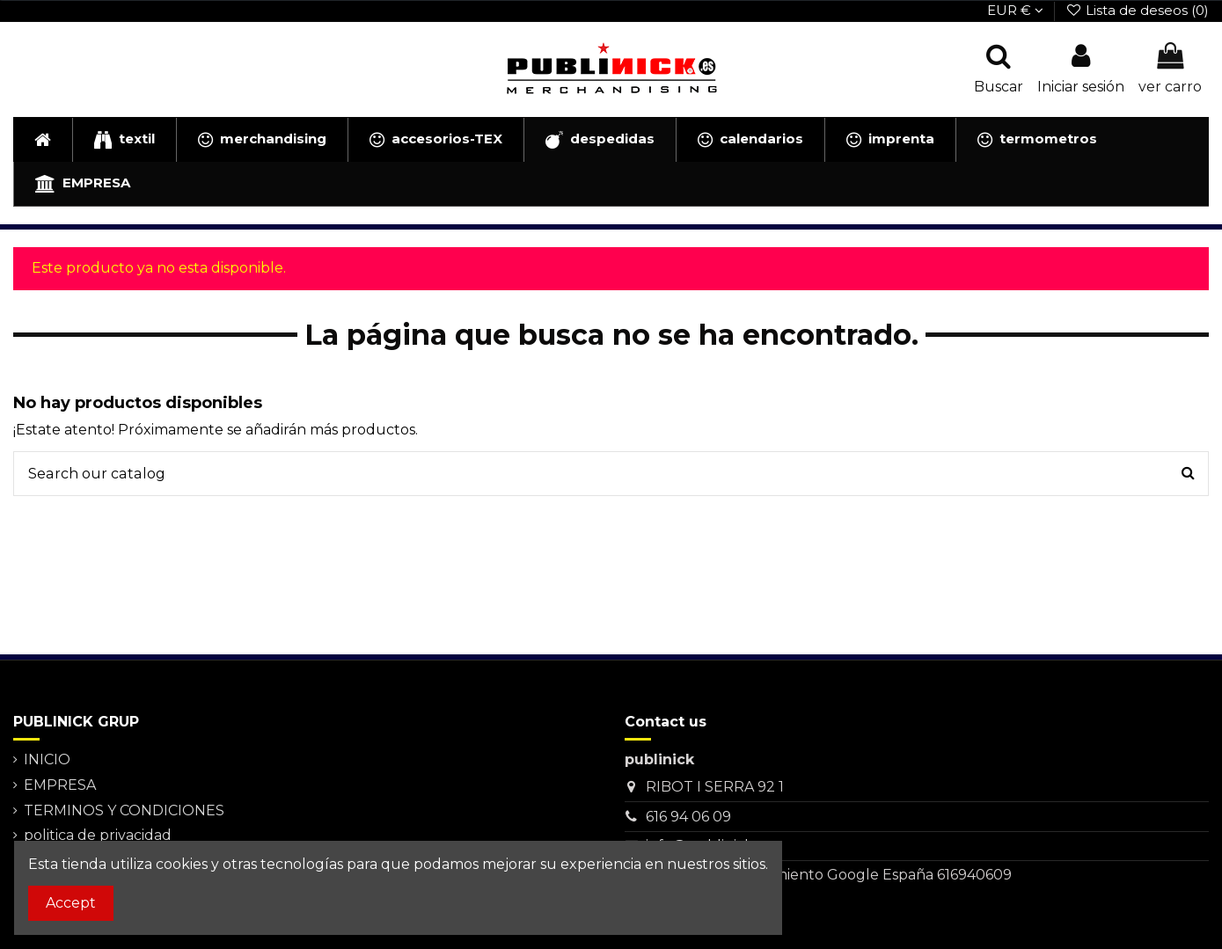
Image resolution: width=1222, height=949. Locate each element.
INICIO (47, 759)
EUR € (1015, 10)
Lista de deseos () (1137, 10)
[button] (124, 140)
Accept (71, 902)
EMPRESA (60, 785)
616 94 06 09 (688, 816)
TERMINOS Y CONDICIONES (124, 810)
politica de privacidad (98, 835)
